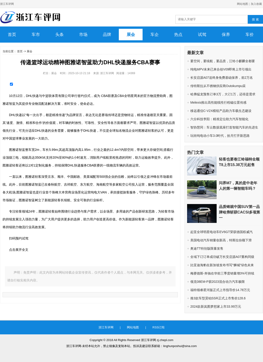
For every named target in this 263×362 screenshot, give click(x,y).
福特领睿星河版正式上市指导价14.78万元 (220, 290)
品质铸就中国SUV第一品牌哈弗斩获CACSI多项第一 (239, 212)
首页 (12, 34)
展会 (131, 34)
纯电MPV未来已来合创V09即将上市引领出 (220, 69)
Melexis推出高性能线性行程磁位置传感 (218, 102)
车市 (36, 34)
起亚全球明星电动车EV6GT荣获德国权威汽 (221, 232)
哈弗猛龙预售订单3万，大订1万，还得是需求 (222, 94)
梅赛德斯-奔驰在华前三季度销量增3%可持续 (222, 273)
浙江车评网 (7, 4)
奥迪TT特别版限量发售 (206, 248)
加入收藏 (256, 4)
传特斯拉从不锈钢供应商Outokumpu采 (218, 86)
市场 (83, 34)
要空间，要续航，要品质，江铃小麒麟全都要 (222, 61)
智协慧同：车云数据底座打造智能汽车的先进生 (224, 127)
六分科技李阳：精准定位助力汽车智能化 (219, 119)
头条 (59, 34)
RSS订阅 (158, 327)
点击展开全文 (18, 249)
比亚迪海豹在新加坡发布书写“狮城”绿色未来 (222, 265)
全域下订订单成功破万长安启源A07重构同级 (222, 257)
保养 (226, 34)
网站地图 (242, 4)
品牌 (107, 34)
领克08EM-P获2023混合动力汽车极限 (217, 281)
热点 (178, 34)
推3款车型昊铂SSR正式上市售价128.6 (218, 298)
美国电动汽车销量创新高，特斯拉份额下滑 (221, 240)
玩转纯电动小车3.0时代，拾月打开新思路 (220, 135)
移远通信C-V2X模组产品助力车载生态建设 (220, 111)
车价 (249, 34)
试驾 (202, 34)
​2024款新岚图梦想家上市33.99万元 (215, 306)
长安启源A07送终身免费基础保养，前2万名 (221, 77)
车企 (154, 34)
